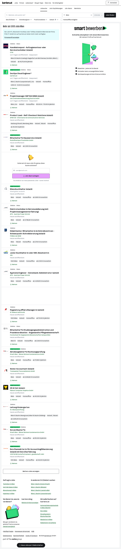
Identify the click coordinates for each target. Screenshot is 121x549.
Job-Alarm (68, 8)
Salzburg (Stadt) (17, 123)
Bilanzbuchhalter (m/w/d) (21, 189)
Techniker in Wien (9, 484)
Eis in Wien (43, 511)
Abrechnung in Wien (9, 490)
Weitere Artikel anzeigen (30, 503)
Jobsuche (43, 8)
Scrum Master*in (17, 430)
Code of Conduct (31, 536)
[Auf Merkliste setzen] (13, 65)
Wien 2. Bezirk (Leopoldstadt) (41, 493)
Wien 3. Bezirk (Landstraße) (40, 490)
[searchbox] (31, 170)
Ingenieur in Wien (8, 493)
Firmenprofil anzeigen (11, 37)
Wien (22, 26)
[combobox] (33, 15)
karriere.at (44, 502)
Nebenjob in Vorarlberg (48, 523)
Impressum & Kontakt (22, 531)
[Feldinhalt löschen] (91, 15)
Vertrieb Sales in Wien (10, 487)
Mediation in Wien (46, 519)
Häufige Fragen (8, 531)
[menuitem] (12, 20)
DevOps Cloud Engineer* (20, 73)
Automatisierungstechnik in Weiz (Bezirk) (49, 507)
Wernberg (26, 123)
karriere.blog (27, 499)
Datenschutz (7, 536)
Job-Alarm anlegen (31, 176)
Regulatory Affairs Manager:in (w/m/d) (27, 310)
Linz (32, 82)
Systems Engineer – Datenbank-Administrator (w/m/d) (34, 273)
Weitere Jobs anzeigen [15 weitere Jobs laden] (31, 471)
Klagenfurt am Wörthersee (36, 58)
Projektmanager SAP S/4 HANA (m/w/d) (27, 96)
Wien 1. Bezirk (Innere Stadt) (40, 484)
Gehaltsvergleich (9, 526)
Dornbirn (49, 58)
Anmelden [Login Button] (112, 3)
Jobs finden (110, 15)
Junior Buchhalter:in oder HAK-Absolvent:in (29, 253)
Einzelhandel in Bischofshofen (45, 515)
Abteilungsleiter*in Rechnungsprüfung (27, 352)
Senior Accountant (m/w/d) (22, 369)
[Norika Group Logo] (12, 539)
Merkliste (77, 8)
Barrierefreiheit (18, 536)
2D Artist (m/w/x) (17, 388)
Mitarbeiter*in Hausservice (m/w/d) (25, 138)
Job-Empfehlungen (56, 8)
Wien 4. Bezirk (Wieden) (38, 487)
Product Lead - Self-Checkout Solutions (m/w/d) (31, 115)
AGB (32, 531)
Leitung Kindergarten (20, 407)
